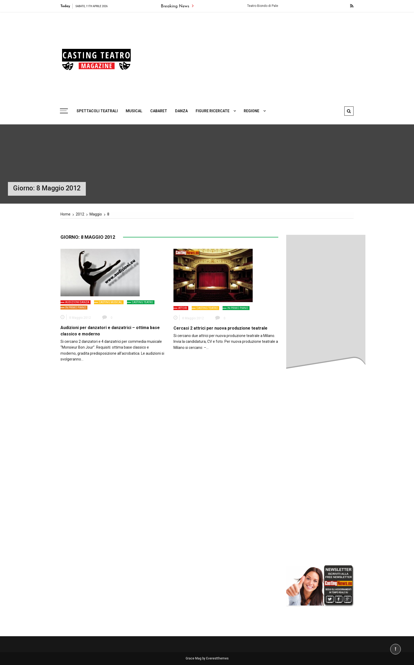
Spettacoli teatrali (97, 111)
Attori (182, 308)
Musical (134, 111)
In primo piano (75, 307)
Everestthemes (217, 658)
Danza (181, 111)
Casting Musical (110, 302)
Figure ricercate (212, 111)
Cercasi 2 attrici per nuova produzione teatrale (220, 328)
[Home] (65, 214)
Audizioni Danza (77, 302)
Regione (251, 111)
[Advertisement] (257, 57)
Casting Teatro (142, 302)
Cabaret (158, 111)
